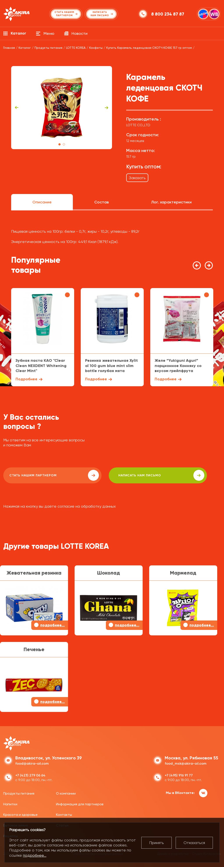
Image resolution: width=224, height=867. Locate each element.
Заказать (137, 177)
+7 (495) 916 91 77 (179, 775)
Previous (16, 107)
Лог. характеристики (171, 202)
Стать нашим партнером (42, 475)
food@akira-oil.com (32, 763)
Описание (42, 202)
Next (106, 107)
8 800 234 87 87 (168, 14)
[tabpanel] (61, 107)
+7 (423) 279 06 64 (30, 775)
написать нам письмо (127, 475)
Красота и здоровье (20, 814)
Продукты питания (18, 792)
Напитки (10, 803)
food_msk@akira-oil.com (185, 763)
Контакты (64, 814)
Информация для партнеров (79, 803)
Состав (101, 202)
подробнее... (34, 855)
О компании (66, 792)
